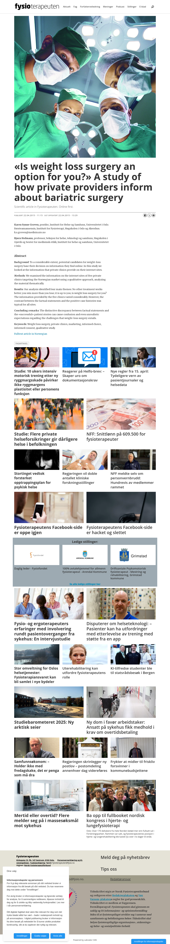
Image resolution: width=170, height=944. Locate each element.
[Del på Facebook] (145, 215)
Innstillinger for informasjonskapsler (148, 941)
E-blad (142, 6)
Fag (75, 6)
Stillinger (132, 6)
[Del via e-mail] (154, 215)
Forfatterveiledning (90, 6)
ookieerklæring (38, 863)
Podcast (120, 6)
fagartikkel (22, 343)
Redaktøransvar (120, 879)
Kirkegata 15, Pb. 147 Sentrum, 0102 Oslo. (35, 860)
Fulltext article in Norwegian (30, 333)
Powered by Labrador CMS (85, 940)
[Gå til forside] (37, 6)
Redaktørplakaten (123, 895)
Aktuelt (67, 6)
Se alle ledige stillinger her (85, 584)
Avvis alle (57, 936)
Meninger (108, 6)
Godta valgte (40, 936)
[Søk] (152, 6)
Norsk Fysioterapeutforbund (37, 865)
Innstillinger (22, 936)
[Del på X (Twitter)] (149, 215)
